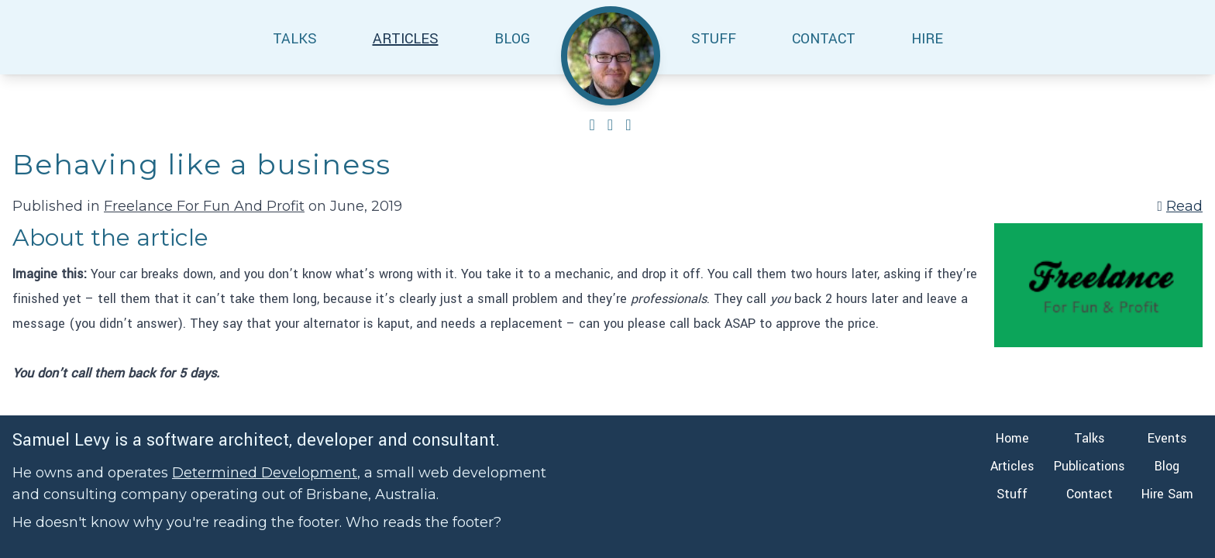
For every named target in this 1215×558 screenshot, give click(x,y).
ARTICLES (406, 39)
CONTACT (823, 39)
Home (1012, 438)
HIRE (927, 39)
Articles (1012, 466)
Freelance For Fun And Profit (204, 206)
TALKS (295, 39)
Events (1167, 438)
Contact (1089, 494)
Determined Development (264, 472)
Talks (1089, 438)
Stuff (1011, 494)
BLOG (512, 39)
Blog (1167, 466)
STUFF (713, 39)
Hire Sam (1167, 494)
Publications (1089, 466)
